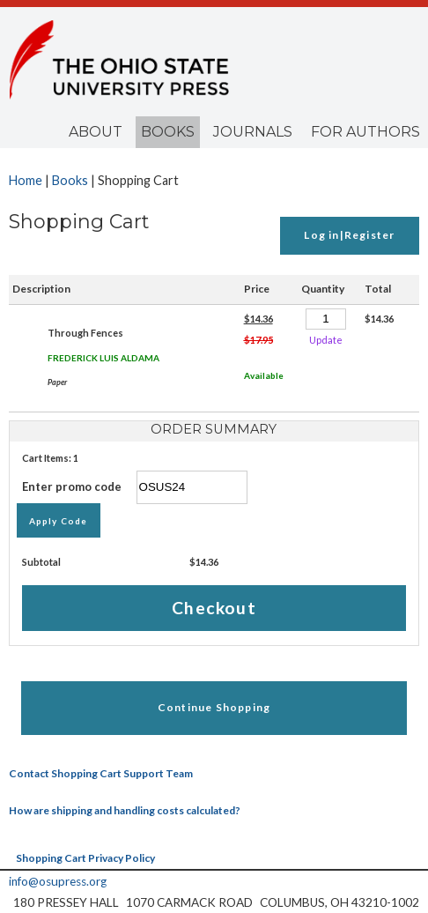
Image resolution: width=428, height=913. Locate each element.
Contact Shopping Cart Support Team (101, 773)
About (95, 131)
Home (25, 180)
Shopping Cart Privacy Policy (85, 858)
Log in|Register (349, 234)
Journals (252, 131)
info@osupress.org (58, 881)
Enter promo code (134, 486)
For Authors (365, 131)
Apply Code (58, 521)
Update (326, 339)
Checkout (214, 608)
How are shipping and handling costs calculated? (124, 810)
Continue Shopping (214, 707)
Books (168, 131)
